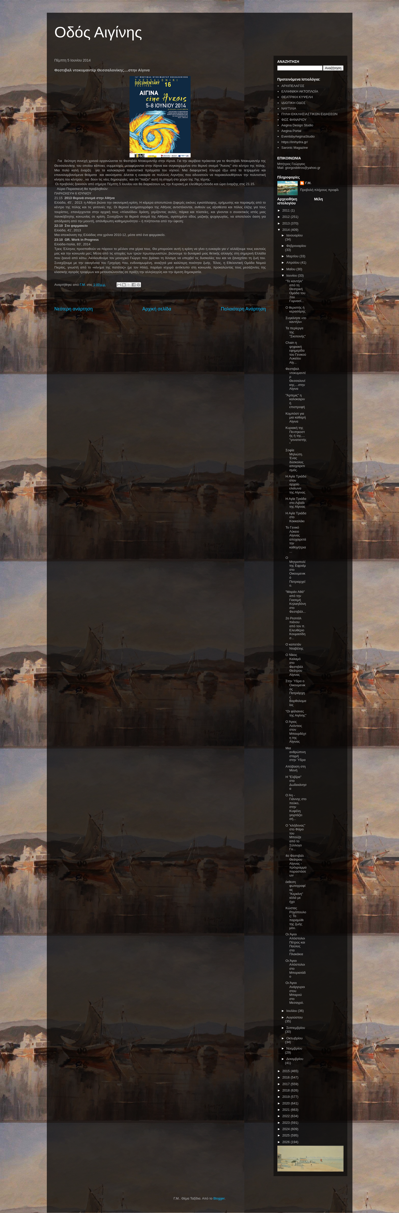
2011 (286, 210)
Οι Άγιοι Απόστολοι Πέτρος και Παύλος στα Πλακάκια (295, 944)
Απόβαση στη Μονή (296, 768)
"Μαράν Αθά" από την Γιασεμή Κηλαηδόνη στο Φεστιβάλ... (296, 601)
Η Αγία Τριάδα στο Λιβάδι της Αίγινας (296, 502)
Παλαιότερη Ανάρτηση (243, 308)
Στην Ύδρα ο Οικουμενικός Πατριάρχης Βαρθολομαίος (296, 693)
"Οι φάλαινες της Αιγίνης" (296, 713)
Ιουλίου (292, 1011)
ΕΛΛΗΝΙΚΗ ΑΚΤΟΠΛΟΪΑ (299, 91)
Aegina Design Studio (297, 125)
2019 (286, 1097)
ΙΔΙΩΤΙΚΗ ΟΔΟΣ (293, 103)
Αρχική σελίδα (156, 308)
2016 (286, 1077)
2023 (286, 1123)
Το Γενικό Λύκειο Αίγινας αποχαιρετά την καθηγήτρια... (296, 539)
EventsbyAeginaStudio (298, 136)
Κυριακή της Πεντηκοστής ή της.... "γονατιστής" (296, 435)
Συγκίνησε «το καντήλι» (296, 320)
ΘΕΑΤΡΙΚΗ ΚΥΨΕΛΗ (297, 97)
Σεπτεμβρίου (295, 1028)
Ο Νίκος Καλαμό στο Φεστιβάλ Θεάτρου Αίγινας (294, 665)
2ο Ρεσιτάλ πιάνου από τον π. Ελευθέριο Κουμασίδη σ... (295, 628)
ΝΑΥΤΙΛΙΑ (288, 108)
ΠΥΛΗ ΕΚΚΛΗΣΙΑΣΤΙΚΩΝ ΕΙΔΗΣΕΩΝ (309, 114)
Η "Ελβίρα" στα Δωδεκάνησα (296, 783)
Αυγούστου (294, 1017)
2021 (286, 1110)
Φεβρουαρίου (296, 246)
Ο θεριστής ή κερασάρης (296, 309)
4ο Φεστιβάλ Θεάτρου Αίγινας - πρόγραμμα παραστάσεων (296, 865)
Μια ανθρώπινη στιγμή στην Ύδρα (296, 754)
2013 (286, 223)
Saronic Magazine (294, 147)
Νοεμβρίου (294, 1048)
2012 (286, 217)
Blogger (218, 1198)
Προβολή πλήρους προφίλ (319, 190)
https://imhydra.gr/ (294, 142)
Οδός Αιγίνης (98, 32)
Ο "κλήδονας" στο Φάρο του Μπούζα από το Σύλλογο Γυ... (295, 837)
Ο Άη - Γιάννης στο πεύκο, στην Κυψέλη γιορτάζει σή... (296, 807)
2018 (286, 1090)
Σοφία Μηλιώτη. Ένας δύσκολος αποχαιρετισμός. (295, 460)
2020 (286, 1103)
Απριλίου (293, 262)
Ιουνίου (292, 275)
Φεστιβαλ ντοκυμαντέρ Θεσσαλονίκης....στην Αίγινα (296, 379)
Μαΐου (291, 269)
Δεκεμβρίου (294, 1059)
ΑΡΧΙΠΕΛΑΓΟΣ (292, 86)
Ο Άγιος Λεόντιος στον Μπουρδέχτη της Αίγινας (296, 731)
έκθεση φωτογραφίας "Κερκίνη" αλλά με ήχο (295, 892)
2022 (286, 1116)
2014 (286, 230)
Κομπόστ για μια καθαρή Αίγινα (296, 417)
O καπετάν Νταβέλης (294, 646)
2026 (286, 1142)
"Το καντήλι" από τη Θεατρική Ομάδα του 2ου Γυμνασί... (295, 291)
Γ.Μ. (308, 183)
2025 (286, 1135)
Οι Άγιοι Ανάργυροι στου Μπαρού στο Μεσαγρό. (295, 993)
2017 (286, 1084)
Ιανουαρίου (294, 235)
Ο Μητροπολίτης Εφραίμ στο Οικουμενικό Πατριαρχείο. (296, 571)
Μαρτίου (293, 256)
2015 (286, 1071)
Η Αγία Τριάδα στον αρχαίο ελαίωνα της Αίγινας (296, 484)
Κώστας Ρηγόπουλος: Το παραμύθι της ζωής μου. (296, 918)
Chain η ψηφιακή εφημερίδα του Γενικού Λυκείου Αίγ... (296, 352)
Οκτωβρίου (294, 1038)
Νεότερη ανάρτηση (73, 308)
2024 (286, 1129)
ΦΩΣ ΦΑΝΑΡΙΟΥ (294, 120)
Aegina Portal (291, 131)
